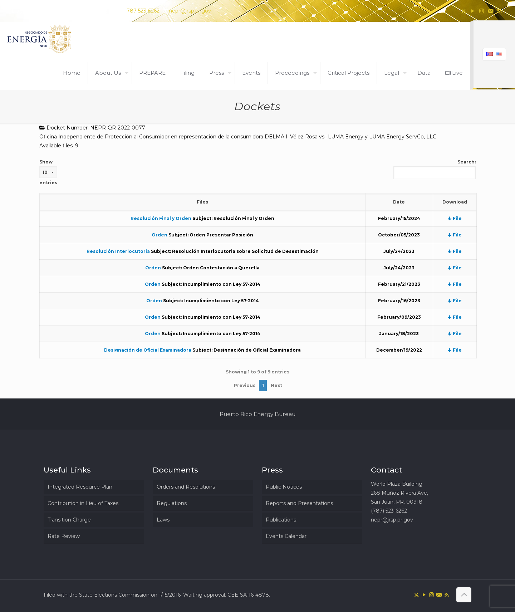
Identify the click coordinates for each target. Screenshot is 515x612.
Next (276, 385)
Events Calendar (286, 536)
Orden (159, 235)
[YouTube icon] (472, 11)
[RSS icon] (499, 11)
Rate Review (64, 536)
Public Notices (284, 487)
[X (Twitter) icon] (463, 11)
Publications (281, 519)
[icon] (490, 11)
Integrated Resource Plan (80, 487)
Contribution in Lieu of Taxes (83, 503)
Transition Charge (69, 519)
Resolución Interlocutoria (118, 251)
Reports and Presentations (299, 503)
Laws (163, 519)
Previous (244, 385)
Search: (434, 169)
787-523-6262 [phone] (143, 11)
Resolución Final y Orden (161, 218)
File (455, 218)
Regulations (172, 503)
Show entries (48, 172)
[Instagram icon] (481, 11)
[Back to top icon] (463, 594)
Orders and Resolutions (186, 487)
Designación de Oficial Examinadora (147, 350)
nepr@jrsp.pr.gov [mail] (190, 11)
